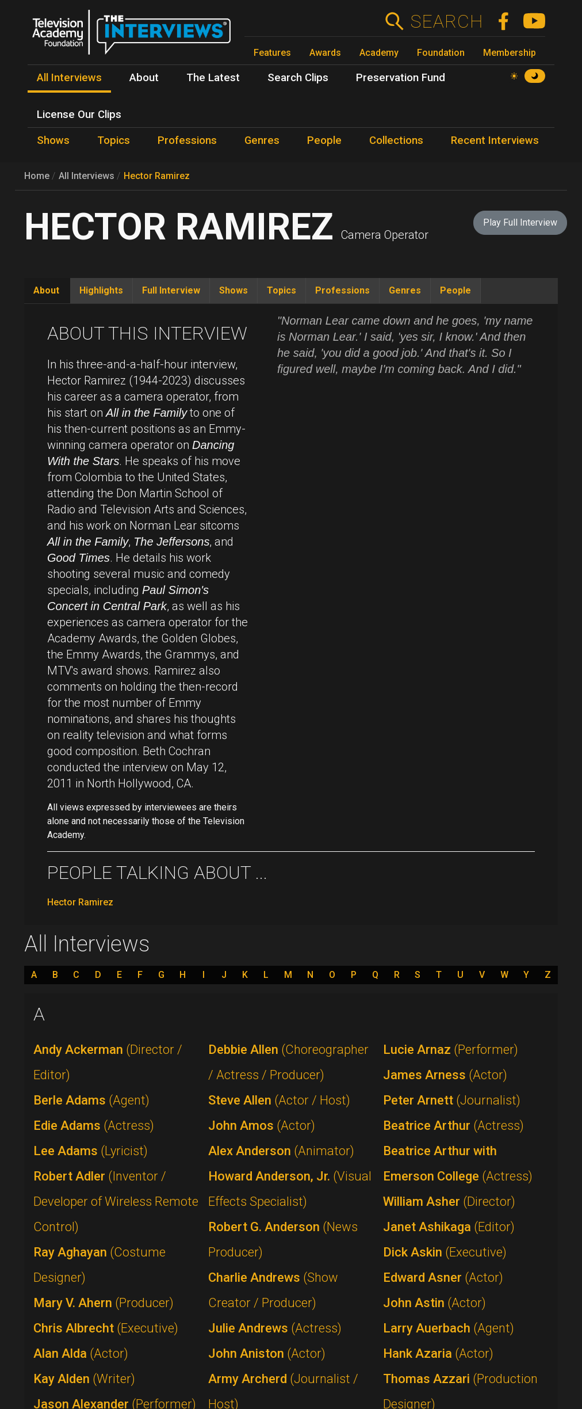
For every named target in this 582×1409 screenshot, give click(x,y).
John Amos (261, 1125)
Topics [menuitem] (113, 140)
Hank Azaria (438, 1353)
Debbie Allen (288, 1062)
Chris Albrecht (105, 1328)
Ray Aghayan (99, 1265)
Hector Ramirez (157, 175)
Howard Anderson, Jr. (290, 1189)
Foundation (441, 52)
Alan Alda (80, 1353)
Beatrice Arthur (453, 1125)
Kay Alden (84, 1379)
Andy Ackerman (107, 1062)
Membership (509, 52)
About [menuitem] (144, 77)
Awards (325, 52)
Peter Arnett (451, 1100)
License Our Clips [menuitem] (79, 114)
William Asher (449, 1201)
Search (446, 21)
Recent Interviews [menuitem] (495, 140)
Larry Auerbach (448, 1328)
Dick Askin (445, 1252)
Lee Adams (90, 1151)
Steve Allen (279, 1100)
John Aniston (267, 1353)
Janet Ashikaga (449, 1227)
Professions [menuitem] (187, 140)
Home (36, 175)
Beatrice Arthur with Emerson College (458, 1163)
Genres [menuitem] (261, 140)
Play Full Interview (520, 222)
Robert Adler (115, 1201)
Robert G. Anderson (283, 1239)
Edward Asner (443, 1277)
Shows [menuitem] (53, 140)
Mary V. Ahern (103, 1303)
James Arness (445, 1075)
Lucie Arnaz (450, 1049)
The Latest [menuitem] (213, 77)
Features (272, 52)
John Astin (434, 1303)
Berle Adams (91, 1100)
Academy (379, 52)
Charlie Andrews (273, 1290)
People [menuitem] (324, 140)
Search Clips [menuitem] (297, 77)
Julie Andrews (275, 1328)
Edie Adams (93, 1125)
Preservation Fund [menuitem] (400, 77)
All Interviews (86, 175)
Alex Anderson (281, 1151)
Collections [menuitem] (396, 140)
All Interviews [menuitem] (69, 77)
